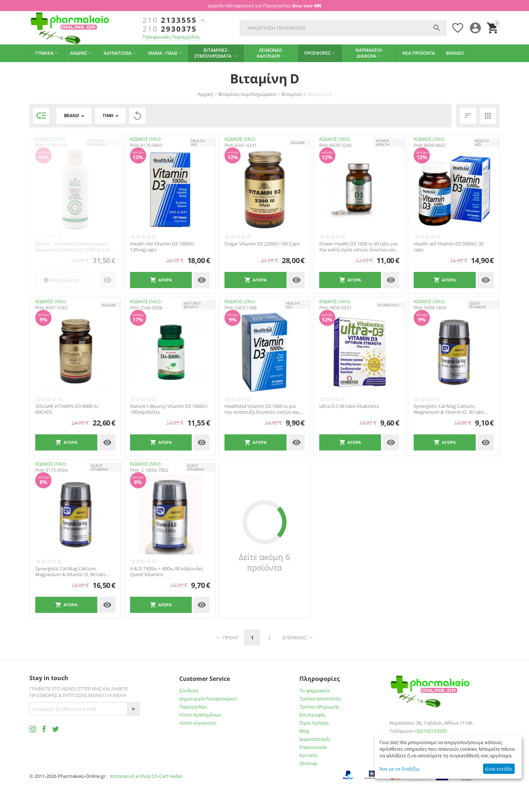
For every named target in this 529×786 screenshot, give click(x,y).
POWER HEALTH (382, 142)
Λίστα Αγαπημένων (200, 714)
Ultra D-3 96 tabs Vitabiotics (349, 406)
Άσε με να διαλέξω (399, 768)
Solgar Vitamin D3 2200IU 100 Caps (262, 244)
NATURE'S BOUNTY (192, 305)
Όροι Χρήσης (314, 722)
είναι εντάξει (498, 768)
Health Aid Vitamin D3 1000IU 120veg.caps (162, 246)
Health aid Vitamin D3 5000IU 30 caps (448, 246)
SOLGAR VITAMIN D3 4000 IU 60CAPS (66, 409)
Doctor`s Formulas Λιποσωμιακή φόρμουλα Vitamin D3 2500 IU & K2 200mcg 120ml (73, 246)
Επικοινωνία (313, 747)
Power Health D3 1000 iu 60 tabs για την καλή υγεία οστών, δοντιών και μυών (358, 246)
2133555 (170, 20)
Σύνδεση (188, 690)
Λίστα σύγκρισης (197, 722)
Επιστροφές (312, 714)
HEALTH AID (198, 142)
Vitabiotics (388, 305)
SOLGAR (298, 142)
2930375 (170, 29)
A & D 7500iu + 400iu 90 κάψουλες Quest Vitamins (166, 571)
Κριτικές (308, 755)
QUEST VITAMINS (477, 305)
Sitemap (308, 763)
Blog (304, 731)
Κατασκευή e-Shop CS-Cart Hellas (146, 776)
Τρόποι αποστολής (320, 698)
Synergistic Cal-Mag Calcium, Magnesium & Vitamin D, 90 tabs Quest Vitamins (70, 571)
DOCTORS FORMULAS (96, 142)
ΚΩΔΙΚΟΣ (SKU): (51, 139)
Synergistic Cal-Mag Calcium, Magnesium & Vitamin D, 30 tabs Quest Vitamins (449, 409)
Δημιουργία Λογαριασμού (208, 698)
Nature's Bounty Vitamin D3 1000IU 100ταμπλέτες (168, 409)
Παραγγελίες (193, 706)
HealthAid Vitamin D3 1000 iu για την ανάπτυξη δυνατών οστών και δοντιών (261, 409)
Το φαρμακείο (314, 690)
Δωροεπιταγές (314, 739)
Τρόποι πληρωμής (319, 706)
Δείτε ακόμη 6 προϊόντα (264, 562)
